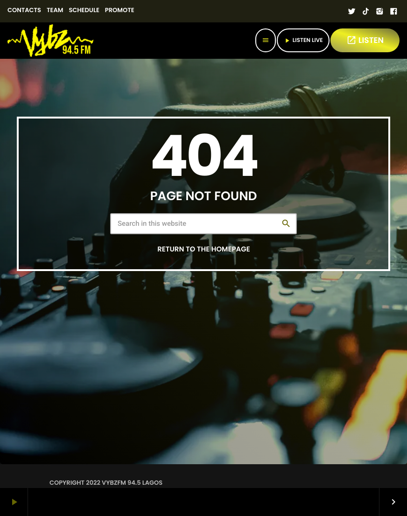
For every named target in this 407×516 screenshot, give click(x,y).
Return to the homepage (203, 249)
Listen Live (303, 40)
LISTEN (365, 40)
